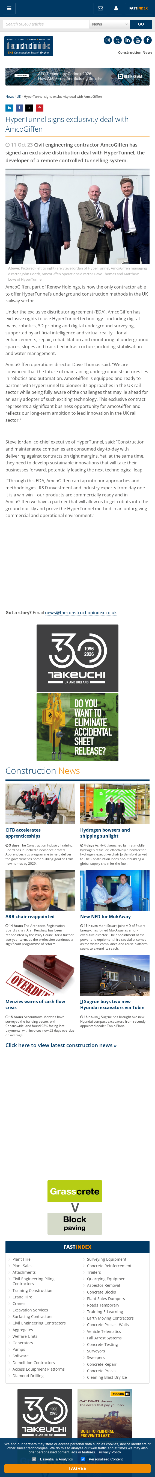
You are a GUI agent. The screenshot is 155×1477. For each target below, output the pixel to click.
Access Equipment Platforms (39, 1369)
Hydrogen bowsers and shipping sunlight (105, 833)
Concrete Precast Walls (108, 1324)
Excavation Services (30, 1310)
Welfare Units (25, 1336)
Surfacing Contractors (32, 1316)
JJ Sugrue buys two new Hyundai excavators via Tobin (112, 1004)
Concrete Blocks (101, 1292)
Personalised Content (102, 1459)
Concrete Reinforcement (109, 1265)
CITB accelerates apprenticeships (23, 833)
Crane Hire (22, 1296)
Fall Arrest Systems (104, 1337)
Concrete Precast (102, 1370)
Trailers (94, 1272)
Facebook (148, 40)
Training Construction (32, 1290)
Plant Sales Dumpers (106, 1298)
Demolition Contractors (34, 1362)
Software (21, 1355)
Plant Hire (22, 1259)
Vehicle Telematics (104, 1331)
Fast (138, 8)
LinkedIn (128, 40)
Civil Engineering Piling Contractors (34, 1281)
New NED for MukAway (105, 917)
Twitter (118, 40)
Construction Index (28, 47)
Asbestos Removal (103, 1285)
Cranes (19, 1303)
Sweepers (96, 1357)
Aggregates (23, 1329)
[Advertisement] (77, 1103)
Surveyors (96, 1351)
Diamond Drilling (28, 1375)
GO (141, 24)
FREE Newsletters (100, 8)
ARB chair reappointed (30, 917)
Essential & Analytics (52, 1459)
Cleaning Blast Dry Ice (107, 1377)
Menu (9, 8)
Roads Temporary (103, 1305)
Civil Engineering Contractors (39, 1323)
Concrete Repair (102, 1364)
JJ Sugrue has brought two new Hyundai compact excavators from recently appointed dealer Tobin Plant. (112, 1021)
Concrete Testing (102, 1344)
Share (9, 107)
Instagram (108, 40)
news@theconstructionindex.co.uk (81, 613)
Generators (23, 1342)
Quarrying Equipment (107, 1278)
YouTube (137, 40)
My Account (116, 8)
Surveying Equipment (106, 1259)
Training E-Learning (105, 1311)
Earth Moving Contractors (110, 1318)
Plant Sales (22, 1265)
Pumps (19, 1349)
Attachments (24, 1272)
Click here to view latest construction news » (61, 1045)
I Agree (77, 1468)
